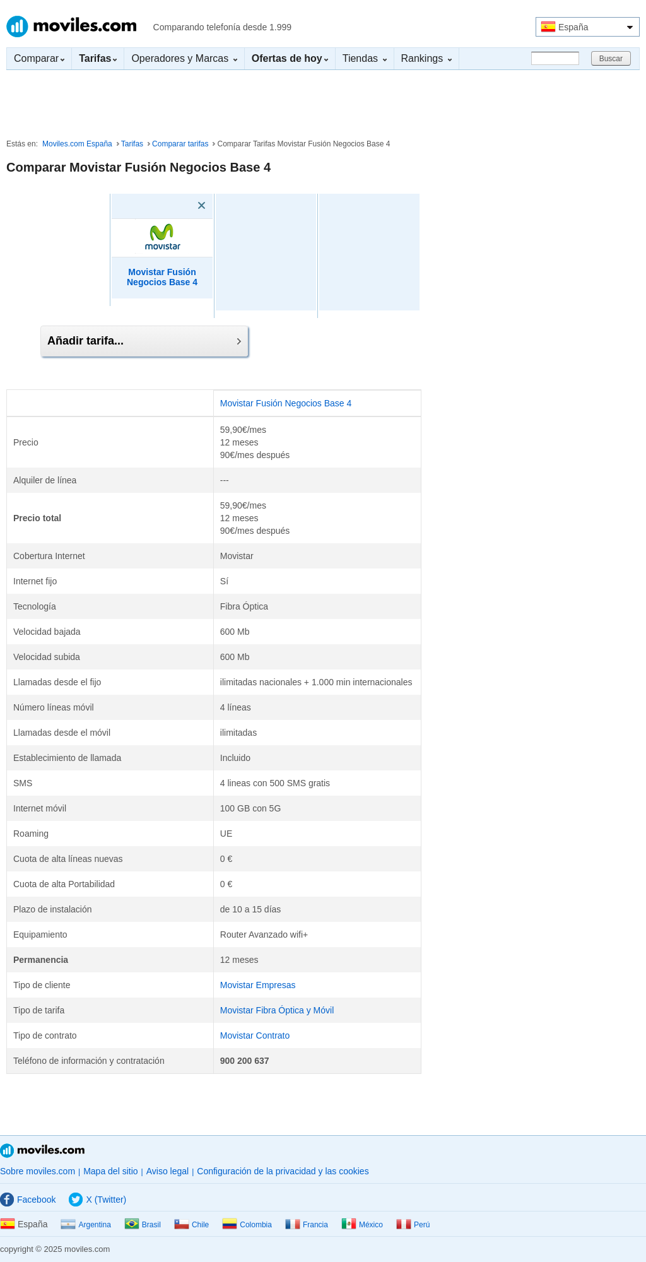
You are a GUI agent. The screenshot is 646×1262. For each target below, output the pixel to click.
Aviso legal (167, 1171)
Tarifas (132, 143)
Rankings (426, 58)
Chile (191, 1224)
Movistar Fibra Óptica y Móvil (277, 1010)
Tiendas (365, 58)
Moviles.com (71, 26)
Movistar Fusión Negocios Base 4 (286, 403)
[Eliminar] (183, 205)
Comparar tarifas (180, 143)
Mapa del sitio (110, 1171)
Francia (306, 1224)
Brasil (142, 1224)
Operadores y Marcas (184, 58)
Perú (413, 1224)
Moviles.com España (77, 143)
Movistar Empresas (258, 985)
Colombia (247, 1224)
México (362, 1224)
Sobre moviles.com (37, 1171)
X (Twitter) (97, 1199)
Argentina (85, 1224)
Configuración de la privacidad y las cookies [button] (282, 1171)
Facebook (28, 1199)
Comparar (39, 58)
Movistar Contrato (255, 1035)
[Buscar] (555, 58)
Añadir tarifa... (144, 340)
